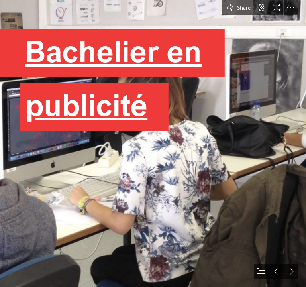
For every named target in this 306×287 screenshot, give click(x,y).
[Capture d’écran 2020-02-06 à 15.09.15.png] (153, 143)
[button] (238, 7)
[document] (153, 143)
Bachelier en (111, 51)
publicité (85, 104)
